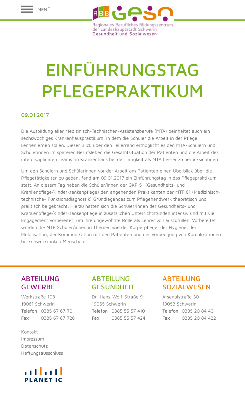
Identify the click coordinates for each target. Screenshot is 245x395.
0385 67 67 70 (56, 310)
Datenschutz (34, 345)
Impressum (32, 338)
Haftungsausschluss (42, 353)
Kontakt (29, 331)
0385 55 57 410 (128, 310)
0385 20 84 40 (198, 310)
